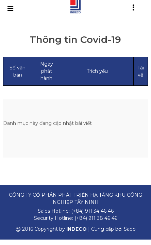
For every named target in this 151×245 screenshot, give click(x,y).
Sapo (130, 229)
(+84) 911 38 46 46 (95, 218)
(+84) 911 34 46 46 (92, 211)
